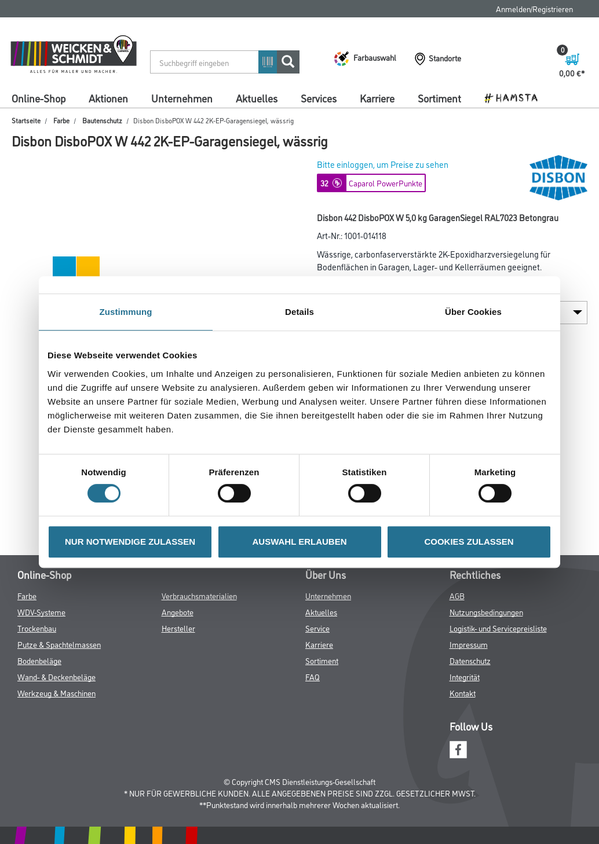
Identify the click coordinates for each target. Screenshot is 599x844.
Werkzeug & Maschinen (56, 692)
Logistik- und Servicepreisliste (498, 627)
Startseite (26, 120)
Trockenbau (36, 627)
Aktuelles (256, 98)
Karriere (377, 98)
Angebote (177, 611)
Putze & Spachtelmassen (59, 643)
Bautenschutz (102, 120)
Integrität (465, 676)
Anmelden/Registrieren (534, 8)
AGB (457, 595)
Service (317, 627)
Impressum (469, 643)
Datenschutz (470, 660)
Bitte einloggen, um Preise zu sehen (382, 164)
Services (319, 98)
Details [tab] (299, 312)
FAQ (312, 676)
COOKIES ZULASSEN (468, 541)
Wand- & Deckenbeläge (56, 676)
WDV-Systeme (41, 611)
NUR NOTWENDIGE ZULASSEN (130, 541)
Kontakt (463, 692)
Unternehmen (182, 98)
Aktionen (108, 98)
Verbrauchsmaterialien (199, 595)
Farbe (61, 120)
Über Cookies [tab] (473, 312)
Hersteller (178, 627)
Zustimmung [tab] (126, 312)
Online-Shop (38, 98)
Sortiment (439, 98)
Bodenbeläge (39, 660)
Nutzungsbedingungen (486, 611)
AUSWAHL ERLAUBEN (299, 541)
